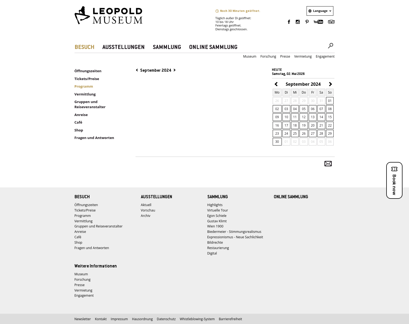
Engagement (325, 56)
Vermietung (303, 56)
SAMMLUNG (167, 47)
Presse (285, 56)
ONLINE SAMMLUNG (213, 47)
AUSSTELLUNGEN (123, 47)
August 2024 (277, 84)
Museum (249, 56)
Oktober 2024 (330, 84)
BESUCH (84, 47)
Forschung (268, 56)
